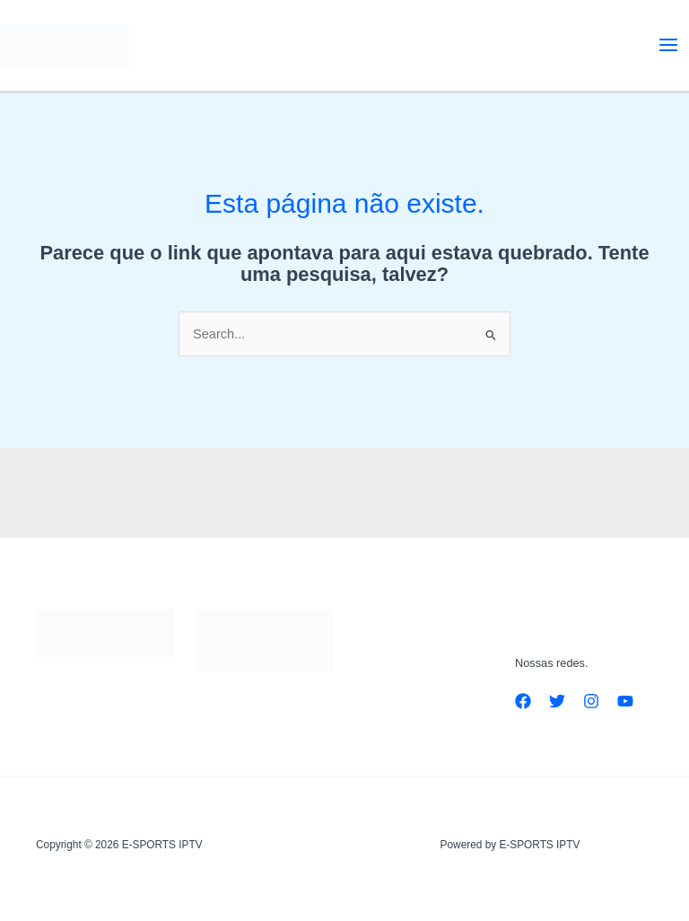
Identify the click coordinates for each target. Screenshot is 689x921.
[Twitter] (557, 701)
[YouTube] (625, 701)
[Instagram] (591, 701)
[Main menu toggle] (668, 45)
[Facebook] (523, 701)
